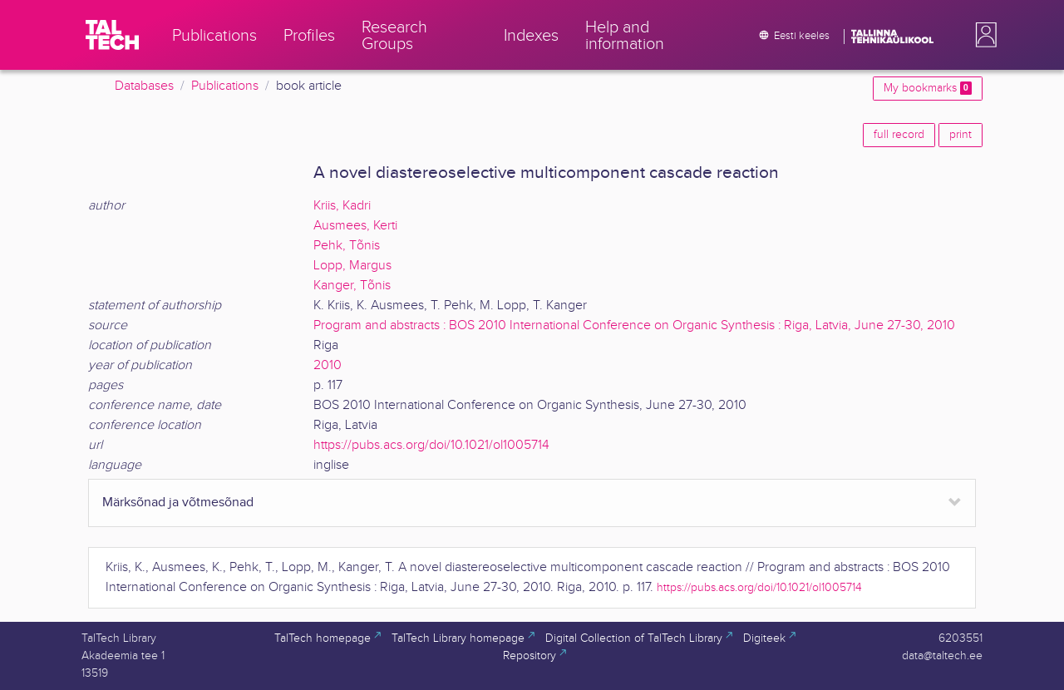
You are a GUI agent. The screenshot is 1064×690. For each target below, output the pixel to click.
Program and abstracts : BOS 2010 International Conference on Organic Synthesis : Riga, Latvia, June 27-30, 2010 (634, 325)
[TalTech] (112, 35)
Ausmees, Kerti (355, 226)
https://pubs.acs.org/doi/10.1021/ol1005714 (431, 445)
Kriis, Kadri (342, 206)
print (960, 134)
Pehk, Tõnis (346, 246)
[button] (982, 35)
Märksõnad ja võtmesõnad (178, 502)
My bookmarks (928, 88)
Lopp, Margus (352, 266)
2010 (327, 365)
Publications (225, 86)
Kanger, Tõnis (352, 285)
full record (899, 134)
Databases (144, 86)
